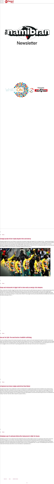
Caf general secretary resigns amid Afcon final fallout (15, 386)
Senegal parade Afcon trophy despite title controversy (15, 239)
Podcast (5, 479)
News (3, 234)
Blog (10, 479)
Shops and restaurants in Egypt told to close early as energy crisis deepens (21, 287)
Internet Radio (15, 479)
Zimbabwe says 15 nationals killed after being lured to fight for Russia (19, 436)
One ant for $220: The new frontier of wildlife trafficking (16, 337)
